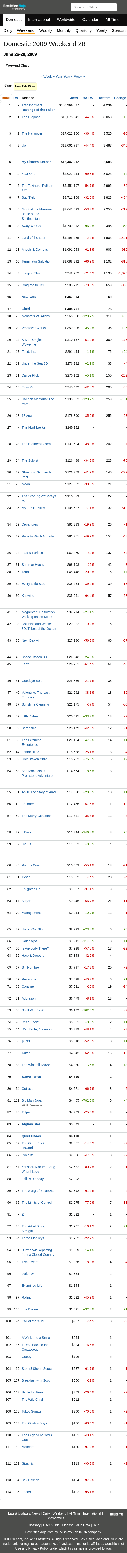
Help (96, 1525)
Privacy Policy (38, 1548)
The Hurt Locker (34, 427)
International (39, 19)
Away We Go (31, 226)
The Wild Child (32, 1399)
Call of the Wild (33, 1321)
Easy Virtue (30, 387)
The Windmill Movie (36, 1065)
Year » (68, 76)
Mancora (28, 1447)
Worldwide (66, 19)
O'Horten (28, 804)
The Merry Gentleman (37, 816)
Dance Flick (30, 375)
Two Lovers (30, 1262)
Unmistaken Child (34, 759)
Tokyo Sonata (31, 1411)
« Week (46, 76)
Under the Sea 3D (35, 363)
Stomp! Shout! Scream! (38, 1368)
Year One (28, 174)
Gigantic (28, 1463)
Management (31, 913)
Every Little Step (33, 584)
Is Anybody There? (35, 948)
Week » (79, 76)
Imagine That (31, 273)
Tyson (26, 877)
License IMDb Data (76, 1525)
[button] (121, 6)
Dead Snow (30, 1022)
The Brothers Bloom (36, 444)
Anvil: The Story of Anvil (39, 792)
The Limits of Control (37, 1202)
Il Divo (26, 832)
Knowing (28, 595)
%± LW (88, 98)
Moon (26, 484)
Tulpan (26, 1112)
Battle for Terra (32, 1392)
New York (29, 297)
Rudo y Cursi (31, 865)
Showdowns (55, 1518)
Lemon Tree (30, 752)
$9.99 (26, 1041)
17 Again (28, 415)
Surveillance (31, 1077)
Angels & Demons (35, 249)
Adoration (29, 998)
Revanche (29, 979)
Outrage (28, 1088)
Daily (7, 30)
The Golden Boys (34, 1423)
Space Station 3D (34, 657)
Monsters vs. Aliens (36, 316)
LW (15, 98)
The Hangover (32, 133)
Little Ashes (30, 716)
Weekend (59, 1513)
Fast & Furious (32, 553)
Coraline (28, 986)
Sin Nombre (30, 967)
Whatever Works (34, 328)
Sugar (26, 901)
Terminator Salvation (36, 261)
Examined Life (32, 1285)
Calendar (90, 19)
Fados (26, 1492)
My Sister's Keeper (36, 162)
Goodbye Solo (32, 681)
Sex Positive (31, 1480)
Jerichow (28, 1274)
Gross (73, 98)
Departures (30, 524)
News (36, 1513)
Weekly (45, 30)
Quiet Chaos (31, 1136)
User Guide (51, 1525)
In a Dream (30, 1309)
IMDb (83, 1532)
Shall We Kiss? (33, 1010)
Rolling (27, 1297)
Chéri (26, 309)
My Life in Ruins (33, 508)
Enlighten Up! (31, 889)
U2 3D (26, 844)
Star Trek (28, 197)
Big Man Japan (32, 1100)
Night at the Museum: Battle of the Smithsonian (37, 213)
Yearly (101, 30)
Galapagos (30, 941)
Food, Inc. (29, 351)
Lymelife (28, 1155)
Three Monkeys (33, 1238)
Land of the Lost (33, 238)
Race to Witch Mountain (39, 536)
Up (24, 145)
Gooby (26, 1357)
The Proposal (31, 117)
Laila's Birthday (33, 1179)
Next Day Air (31, 640)
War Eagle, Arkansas (37, 1029)
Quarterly (83, 30)
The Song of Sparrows (38, 1191)
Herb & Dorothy (33, 955)
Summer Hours (33, 565)
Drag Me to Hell (33, 285)
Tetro (25, 572)
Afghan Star (31, 1124)
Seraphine (29, 728)
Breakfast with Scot (36, 1380)
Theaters (103, 98)
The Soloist (30, 460)
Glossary (33, 1525)
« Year (57, 76)
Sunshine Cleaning (35, 704)
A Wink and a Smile (36, 1338)
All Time (113, 19)
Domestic (14, 19)
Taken (26, 1053)
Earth (25, 664)
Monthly (64, 30)
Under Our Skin (33, 929)
